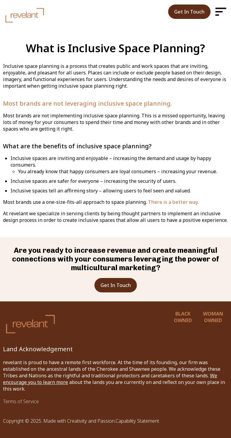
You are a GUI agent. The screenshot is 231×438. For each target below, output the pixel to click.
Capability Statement (137, 421)
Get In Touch (189, 11)
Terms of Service (21, 401)
